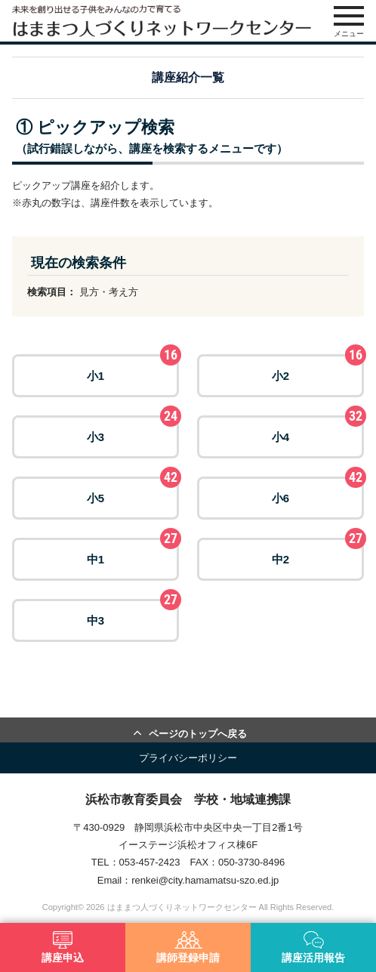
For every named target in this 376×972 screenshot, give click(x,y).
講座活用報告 (313, 947)
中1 (133, 552)
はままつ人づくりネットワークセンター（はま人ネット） (161, 21)
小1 (133, 368)
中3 (133, 613)
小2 (318, 368)
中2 (318, 552)
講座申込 (63, 947)
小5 (133, 491)
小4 (318, 429)
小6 (318, 491)
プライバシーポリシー (188, 758)
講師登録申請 (188, 947)
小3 (133, 429)
